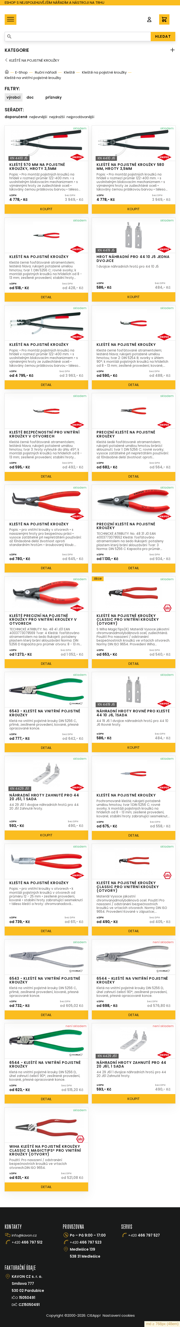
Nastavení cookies (119, 1315)
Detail (46, 297)
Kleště (69, 72)
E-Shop (21, 72)
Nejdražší (57, 116)
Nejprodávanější (80, 116)
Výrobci (13, 97)
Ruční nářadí (46, 72)
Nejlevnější (38, 116)
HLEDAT (163, 36)
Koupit (46, 208)
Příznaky (53, 97)
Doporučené (16, 116)
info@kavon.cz (24, 1235)
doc (30, 97)
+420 (27, 1242)
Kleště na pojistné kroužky (34, 60)
